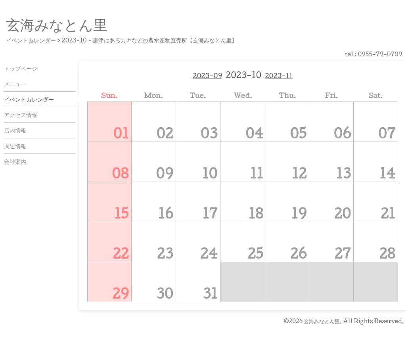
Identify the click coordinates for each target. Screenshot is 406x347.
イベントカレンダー (29, 99)
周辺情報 (15, 146)
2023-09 (207, 75)
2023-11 (278, 75)
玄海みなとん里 (56, 24)
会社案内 (15, 161)
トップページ (20, 68)
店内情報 (15, 130)
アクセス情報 (20, 114)
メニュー (15, 83)
